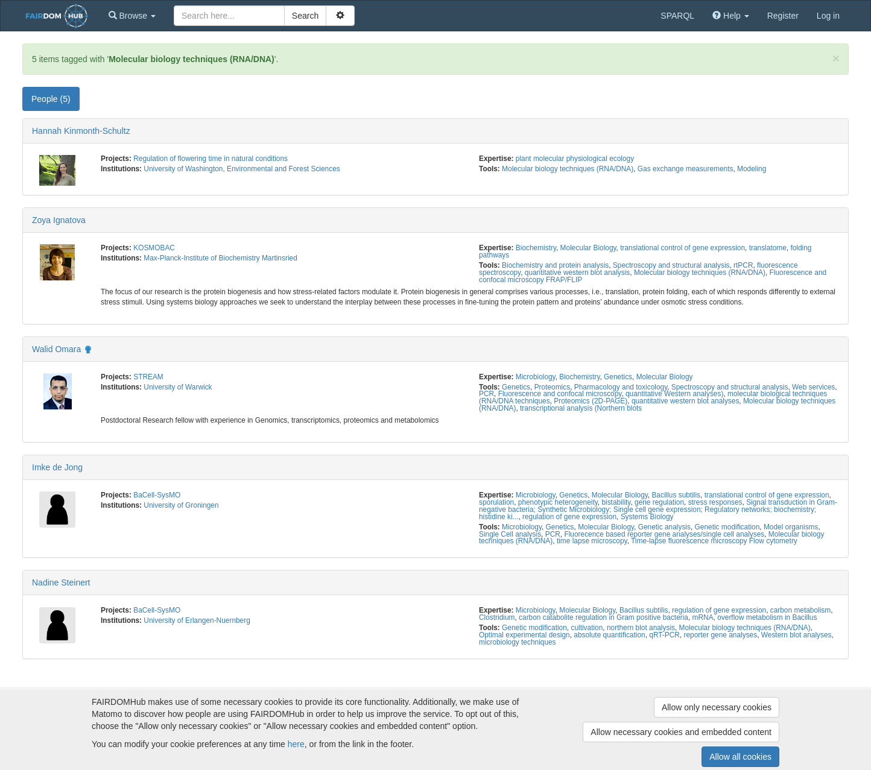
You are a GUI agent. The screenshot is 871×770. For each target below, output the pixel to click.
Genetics (618, 377)
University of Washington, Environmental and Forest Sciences (242, 169)
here (296, 744)
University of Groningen (181, 505)
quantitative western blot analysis (577, 272)
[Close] (836, 58)
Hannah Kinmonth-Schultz (81, 131)
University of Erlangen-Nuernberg (197, 620)
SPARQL (677, 16)
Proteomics (552, 387)
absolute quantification (609, 635)
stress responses (715, 502)
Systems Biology (647, 517)
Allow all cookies (740, 757)
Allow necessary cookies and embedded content (681, 732)
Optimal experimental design (524, 635)
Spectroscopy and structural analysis (671, 265)
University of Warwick (178, 387)
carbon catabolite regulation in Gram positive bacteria (603, 617)
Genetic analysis (664, 527)
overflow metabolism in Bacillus (767, 617)
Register (783, 16)
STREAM (148, 377)
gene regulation (659, 502)
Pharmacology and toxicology (620, 387)
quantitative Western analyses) (674, 394)
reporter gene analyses (721, 635)
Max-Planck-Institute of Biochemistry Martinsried (220, 258)
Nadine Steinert (61, 582)
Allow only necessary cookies (716, 707)
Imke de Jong (57, 467)
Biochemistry (536, 248)
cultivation (587, 627)
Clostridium (497, 617)
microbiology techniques (517, 642)
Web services (813, 387)
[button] (132, 16)
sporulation (496, 502)
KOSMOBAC (154, 248)
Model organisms (791, 527)
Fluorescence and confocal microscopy (560, 394)
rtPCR (743, 265)
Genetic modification (727, 527)
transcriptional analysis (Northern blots (581, 408)
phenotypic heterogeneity (558, 502)
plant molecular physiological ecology (575, 158)
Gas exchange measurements (685, 169)
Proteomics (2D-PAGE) (590, 401)
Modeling (751, 169)
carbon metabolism (800, 610)
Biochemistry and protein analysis (555, 265)
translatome (768, 248)
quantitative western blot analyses (685, 401)
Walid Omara (56, 349)
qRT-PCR (664, 635)
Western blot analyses (796, 635)
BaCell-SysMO (156, 495)
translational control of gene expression (682, 248)
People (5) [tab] (51, 99)
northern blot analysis (641, 627)
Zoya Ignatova (59, 220)
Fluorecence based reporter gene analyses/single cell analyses (664, 534)
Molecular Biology (588, 248)
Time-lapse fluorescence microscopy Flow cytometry (714, 541)
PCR (486, 394)
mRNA (703, 617)
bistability (615, 502)
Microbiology (536, 377)
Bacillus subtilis (675, 495)
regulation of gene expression (569, 517)
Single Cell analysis (510, 534)
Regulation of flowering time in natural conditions (210, 158)
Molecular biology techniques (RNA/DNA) (567, 169)
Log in (828, 16)
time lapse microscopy (592, 541)
